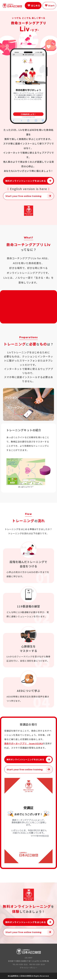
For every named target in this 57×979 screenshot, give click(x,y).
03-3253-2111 (22, 964)
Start (51, 5)
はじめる (35, 5)
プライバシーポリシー (28, 967)
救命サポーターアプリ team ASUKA (23, 743)
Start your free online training (23, 195)
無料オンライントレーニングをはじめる (25, 180)
